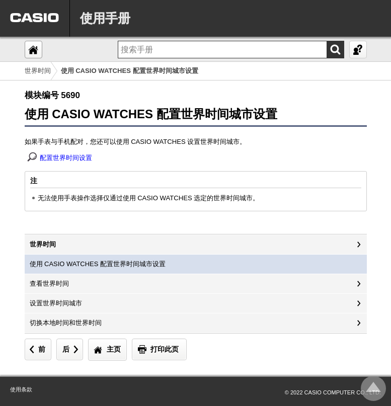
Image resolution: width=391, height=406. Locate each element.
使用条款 (21, 389)
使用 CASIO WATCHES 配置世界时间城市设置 (98, 264)
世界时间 (38, 70)
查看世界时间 (49, 283)
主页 (114, 349)
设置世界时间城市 (56, 303)
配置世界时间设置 (66, 157)
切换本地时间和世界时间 (66, 323)
